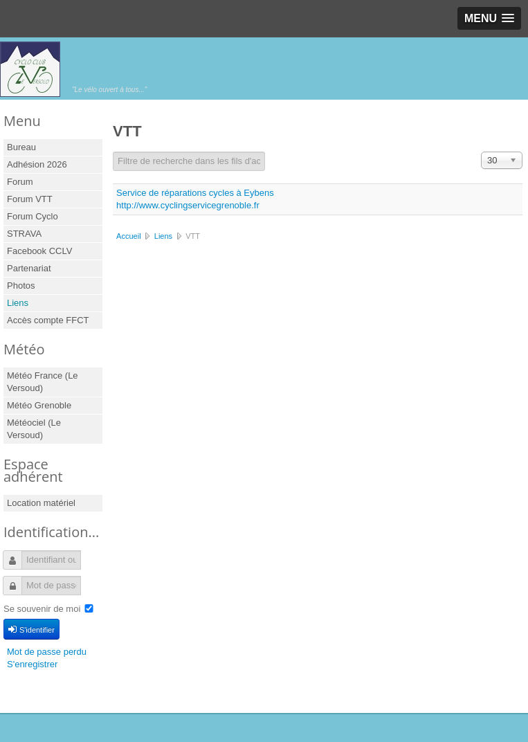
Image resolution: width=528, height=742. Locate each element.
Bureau (21, 147)
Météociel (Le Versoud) (34, 428)
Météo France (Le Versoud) (42, 381)
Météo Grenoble (39, 405)
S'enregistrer (32, 664)
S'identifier (31, 629)
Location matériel (41, 503)
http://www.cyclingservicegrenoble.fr (188, 205)
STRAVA (24, 233)
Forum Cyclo (32, 216)
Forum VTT (30, 199)
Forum (20, 182)
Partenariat (29, 268)
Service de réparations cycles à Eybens (195, 193)
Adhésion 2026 (37, 164)
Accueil (128, 236)
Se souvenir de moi (41, 609)
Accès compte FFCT (48, 320)
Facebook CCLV (39, 251)
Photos (21, 285)
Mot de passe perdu (47, 651)
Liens (17, 303)
